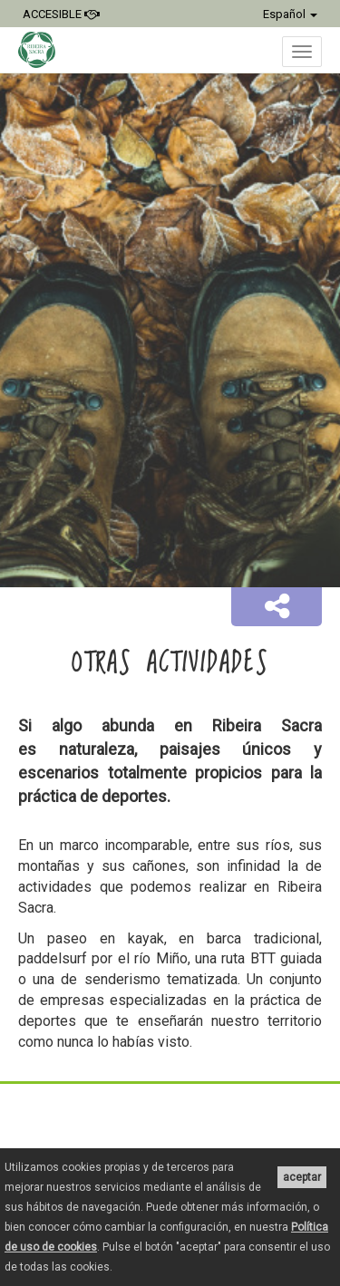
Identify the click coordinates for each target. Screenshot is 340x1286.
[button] (276, 607)
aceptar (302, 1177)
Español (290, 14)
